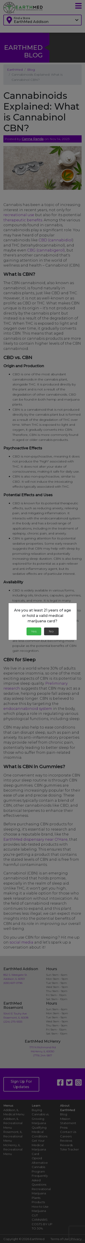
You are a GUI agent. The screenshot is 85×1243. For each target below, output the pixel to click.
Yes (33, 631)
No (51, 631)
